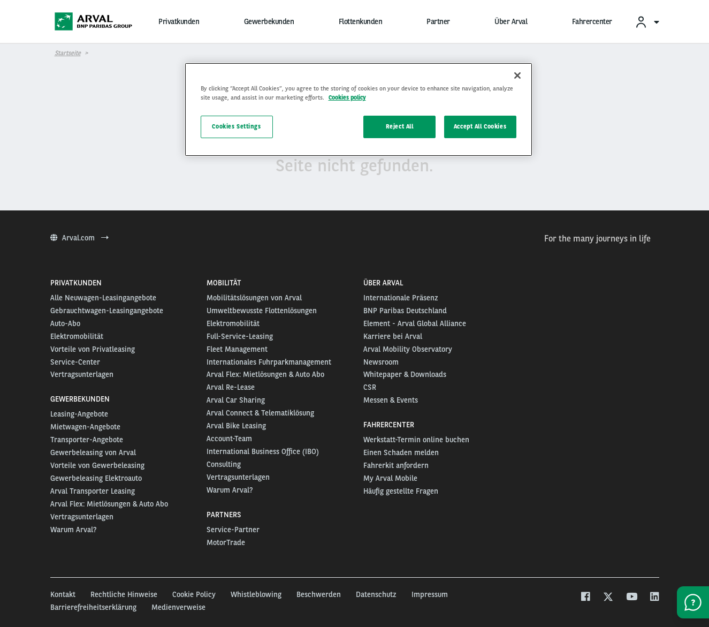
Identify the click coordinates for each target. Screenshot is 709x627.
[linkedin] (654, 597)
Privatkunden (178, 21)
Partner (438, 21)
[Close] (517, 75)
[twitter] (608, 597)
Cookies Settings (236, 126)
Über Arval (510, 21)
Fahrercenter (592, 21)
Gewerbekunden (269, 21)
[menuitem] (647, 21)
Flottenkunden (361, 21)
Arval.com (79, 237)
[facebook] (585, 597)
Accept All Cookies (480, 126)
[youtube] (631, 597)
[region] (358, 109)
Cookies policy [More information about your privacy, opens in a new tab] (347, 97)
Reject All (400, 126)
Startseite (68, 53)
